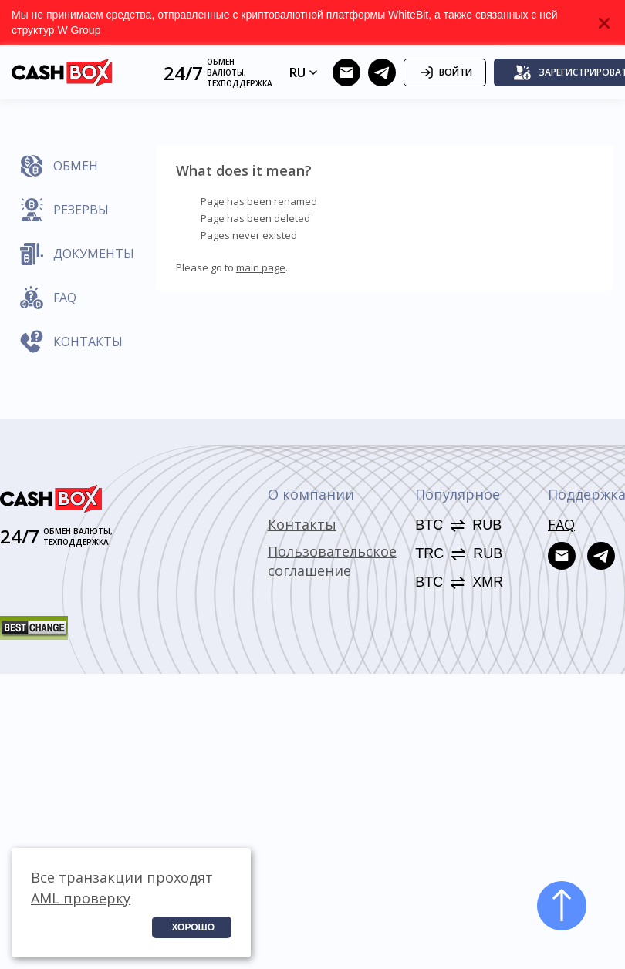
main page (260, 267)
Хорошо (193, 927)
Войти (444, 72)
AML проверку (80, 898)
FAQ (561, 524)
